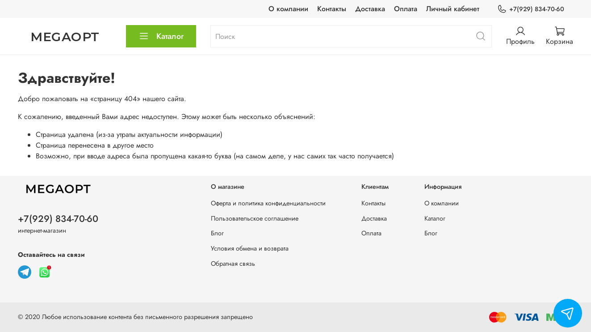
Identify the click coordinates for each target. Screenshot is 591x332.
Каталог (161, 36)
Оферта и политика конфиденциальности (268, 203)
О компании (288, 9)
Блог (217, 233)
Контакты (331, 9)
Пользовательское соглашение (254, 218)
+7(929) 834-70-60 (530, 9)
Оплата (405, 9)
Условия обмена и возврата (250, 248)
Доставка (370, 9)
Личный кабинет (452, 9)
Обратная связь (233, 263)
